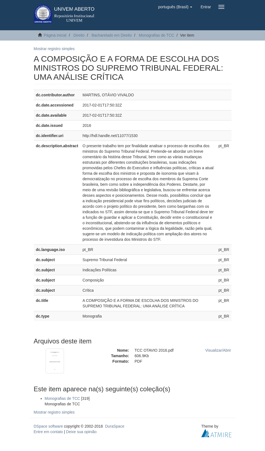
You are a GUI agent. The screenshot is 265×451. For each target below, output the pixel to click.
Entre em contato (48, 432)
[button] (175, 7)
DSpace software (48, 426)
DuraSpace (114, 426)
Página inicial (55, 35)
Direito (78, 35)
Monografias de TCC (156, 35)
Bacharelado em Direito (111, 35)
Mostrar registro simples (54, 49)
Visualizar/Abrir (218, 350)
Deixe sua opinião (81, 432)
